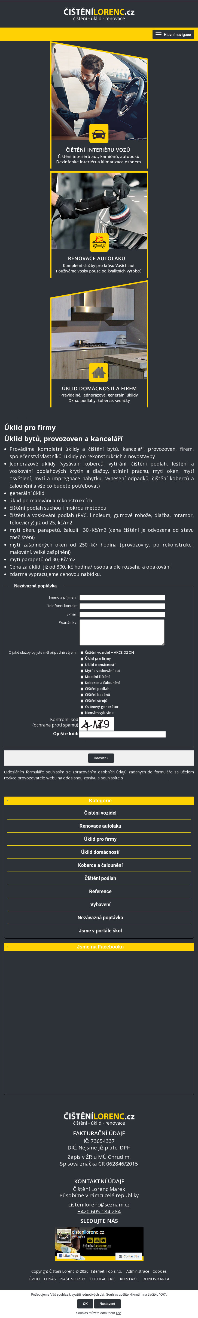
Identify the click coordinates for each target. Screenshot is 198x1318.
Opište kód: (65, 734)
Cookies (160, 1271)
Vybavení (100, 904)
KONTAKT (129, 1278)
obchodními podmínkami (146, 777)
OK (85, 1304)
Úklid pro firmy (100, 839)
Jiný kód (87, 740)
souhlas (62, 1294)
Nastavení (107, 1304)
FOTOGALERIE (102, 1278)
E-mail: (72, 614)
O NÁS (50, 1278)
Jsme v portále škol (100, 930)
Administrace (137, 1271)
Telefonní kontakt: (62, 605)
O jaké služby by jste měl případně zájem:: (43, 652)
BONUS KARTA (155, 1278)
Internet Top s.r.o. (106, 1271)
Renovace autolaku (100, 826)
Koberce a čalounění (100, 865)
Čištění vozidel (100, 813)
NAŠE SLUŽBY (72, 1278)
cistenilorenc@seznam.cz (99, 1204)
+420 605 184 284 (99, 1211)
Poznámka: (68, 622)
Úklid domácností (100, 852)
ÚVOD (8, 417)
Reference (100, 891)
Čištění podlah (100, 878)
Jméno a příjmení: (63, 597)
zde (118, 1313)
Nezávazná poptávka (100, 917)
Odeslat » (101, 758)
